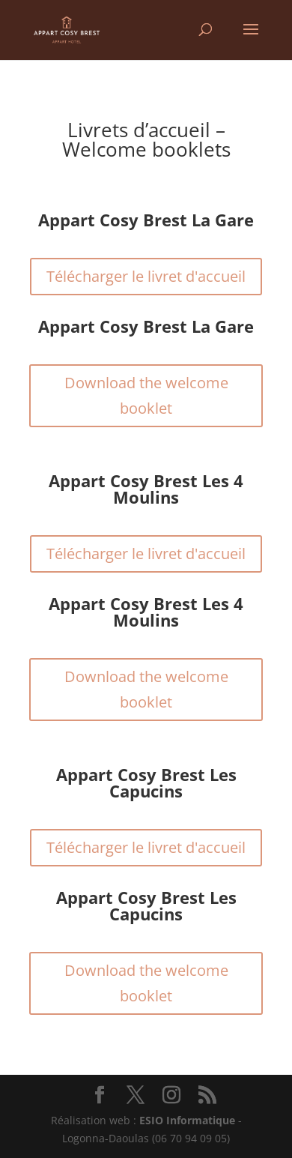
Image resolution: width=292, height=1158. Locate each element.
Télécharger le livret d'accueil (146, 276)
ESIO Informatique (187, 1120)
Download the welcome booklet (146, 395)
